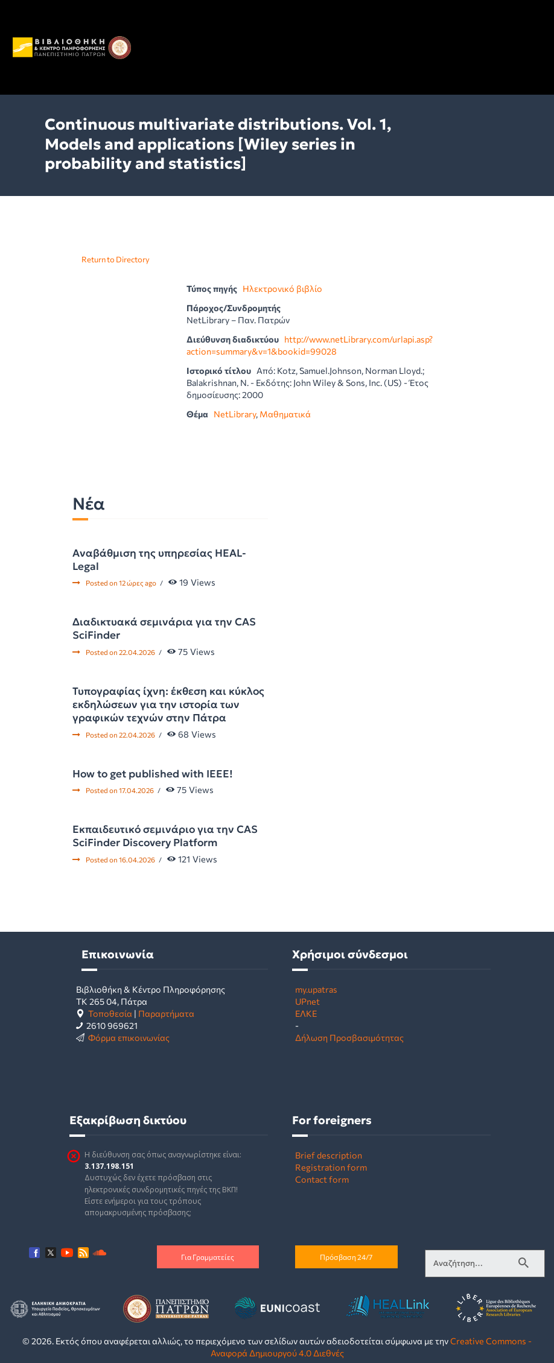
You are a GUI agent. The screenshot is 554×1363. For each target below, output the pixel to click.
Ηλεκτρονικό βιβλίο (282, 288)
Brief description (328, 1155)
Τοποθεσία (110, 1013)
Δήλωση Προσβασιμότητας (349, 1037)
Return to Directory (115, 259)
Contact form (322, 1179)
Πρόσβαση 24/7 (346, 1257)
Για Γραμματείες (207, 1257)
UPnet (307, 1001)
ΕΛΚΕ (306, 1013)
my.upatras (316, 989)
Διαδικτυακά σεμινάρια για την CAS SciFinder (164, 628)
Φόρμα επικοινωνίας (129, 1037)
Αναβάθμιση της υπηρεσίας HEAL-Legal (159, 559)
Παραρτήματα (166, 1013)
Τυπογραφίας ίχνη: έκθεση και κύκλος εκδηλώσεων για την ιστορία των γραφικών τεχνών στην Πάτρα (168, 704)
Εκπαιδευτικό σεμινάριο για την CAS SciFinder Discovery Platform (165, 836)
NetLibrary (235, 413)
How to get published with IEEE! (152, 773)
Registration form (331, 1167)
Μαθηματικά (285, 413)
